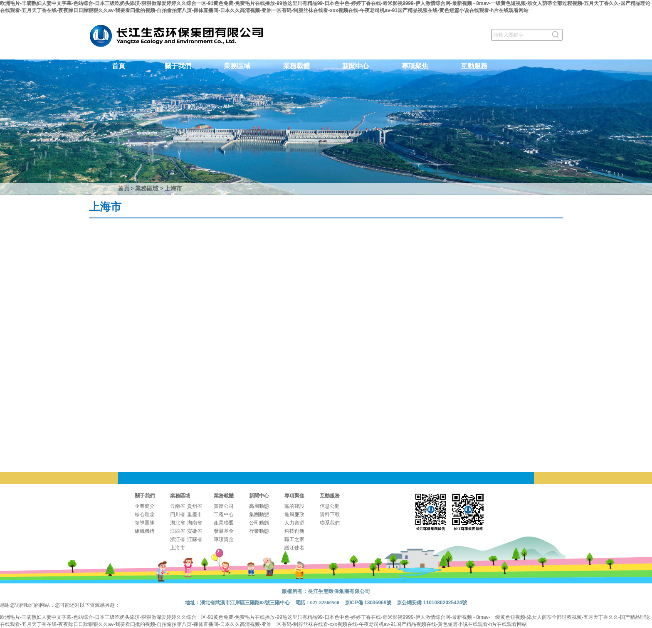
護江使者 (294, 548)
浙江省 (177, 539)
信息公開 (330, 506)
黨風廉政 (294, 514)
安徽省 (194, 531)
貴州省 (194, 506)
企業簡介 (145, 506)
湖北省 (177, 523)
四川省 (177, 514)
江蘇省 (194, 539)
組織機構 (145, 531)
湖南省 (194, 523)
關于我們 (178, 65)
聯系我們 (330, 523)
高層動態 (259, 506)
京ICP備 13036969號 (368, 603)
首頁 (118, 65)
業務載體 (296, 65)
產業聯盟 (224, 523)
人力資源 (294, 523)
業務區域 (237, 65)
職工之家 (294, 539)
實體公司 (224, 506)
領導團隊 (145, 523)
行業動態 (259, 531)
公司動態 (259, 523)
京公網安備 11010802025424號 (432, 603)
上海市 (173, 188)
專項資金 (224, 539)
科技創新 (294, 531)
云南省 (177, 506)
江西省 (177, 531)
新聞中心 (355, 65)
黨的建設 (294, 506)
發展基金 (224, 531)
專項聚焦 (415, 65)
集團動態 (259, 514)
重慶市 (194, 514)
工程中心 (224, 514)
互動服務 (474, 65)
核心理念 (145, 514)
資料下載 (330, 514)
